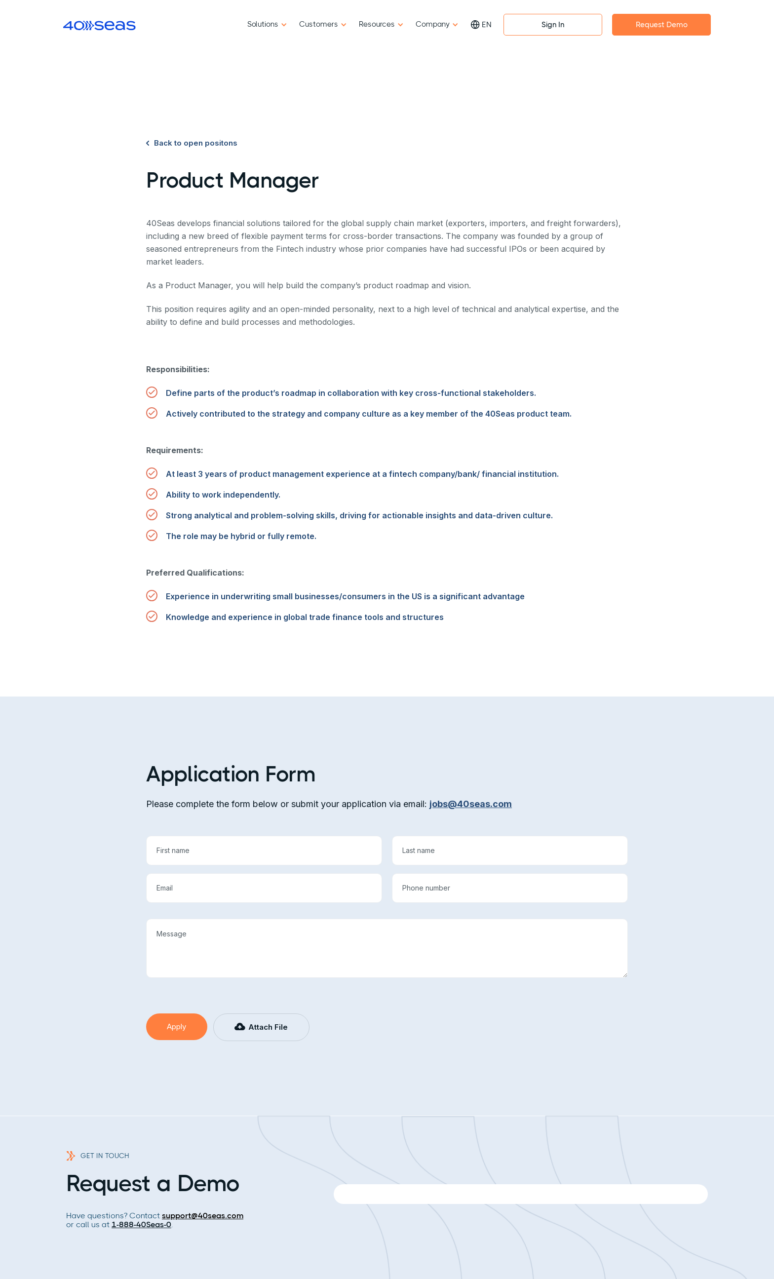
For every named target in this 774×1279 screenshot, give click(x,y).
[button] (261, 1027)
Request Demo (662, 24)
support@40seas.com (202, 1215)
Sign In (553, 24)
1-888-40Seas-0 (141, 1224)
